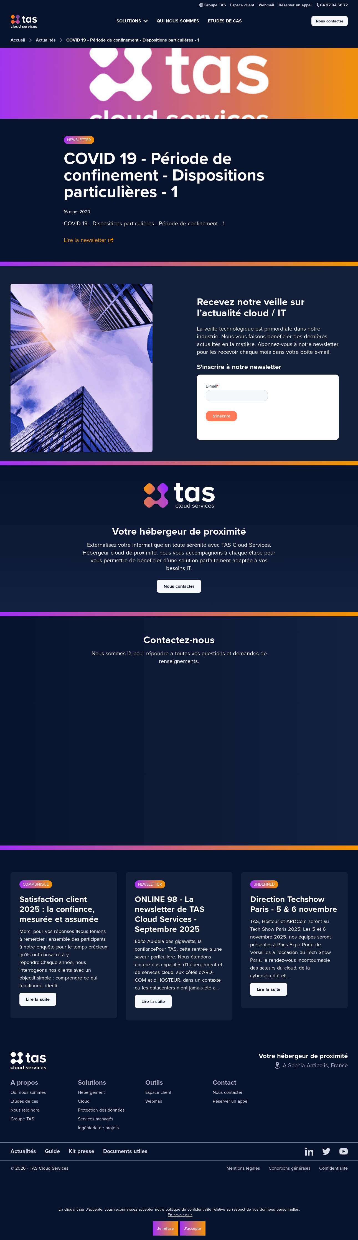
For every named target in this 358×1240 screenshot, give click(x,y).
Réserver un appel (295, 5)
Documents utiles (125, 1151)
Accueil (18, 40)
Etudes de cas (24, 1101)
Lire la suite (38, 999)
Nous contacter (329, 21)
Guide (52, 1151)
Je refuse (165, 1228)
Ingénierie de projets (98, 1128)
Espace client (242, 5)
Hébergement (91, 1092)
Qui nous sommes (28, 1092)
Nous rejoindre (25, 1110)
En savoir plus (180, 1215)
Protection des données (101, 1110)
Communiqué (36, 884)
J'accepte (192, 1228)
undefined (264, 884)
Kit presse (81, 1151)
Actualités (46, 40)
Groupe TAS (22, 1119)
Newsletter (79, 140)
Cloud (84, 1101)
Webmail (266, 5)
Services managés (95, 1119)
